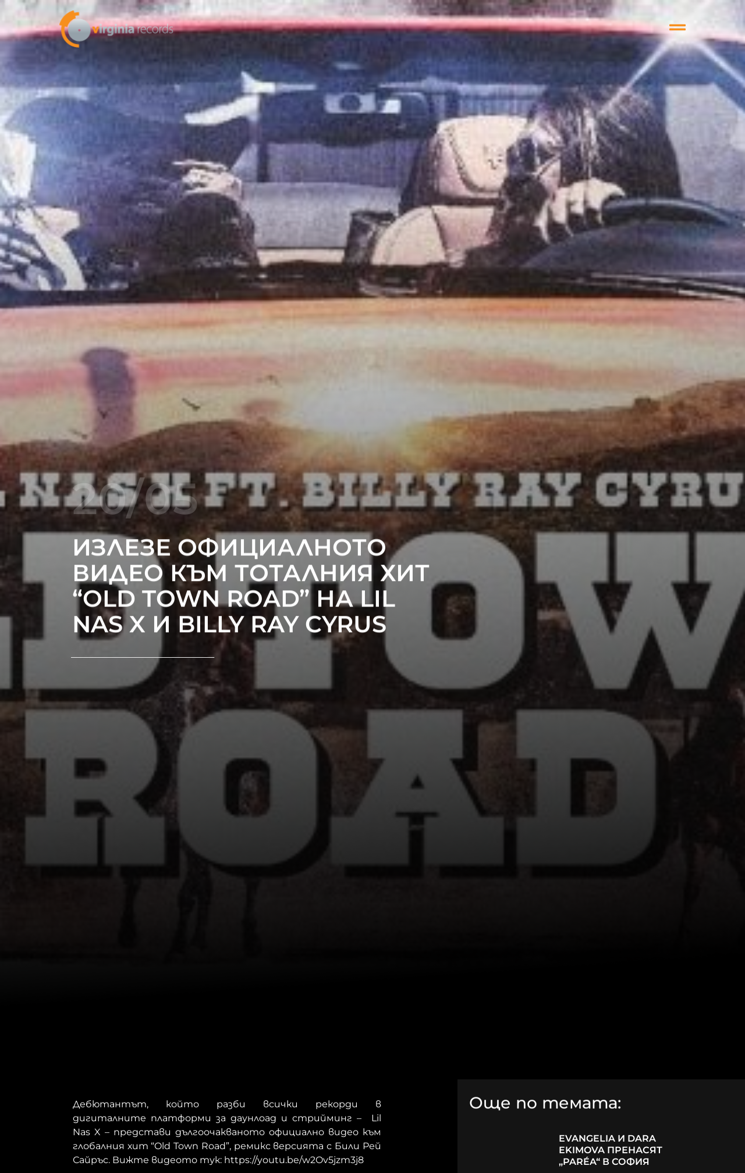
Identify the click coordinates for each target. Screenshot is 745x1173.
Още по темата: (545, 1104)
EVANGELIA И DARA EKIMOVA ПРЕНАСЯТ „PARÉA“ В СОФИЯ (610, 1150)
